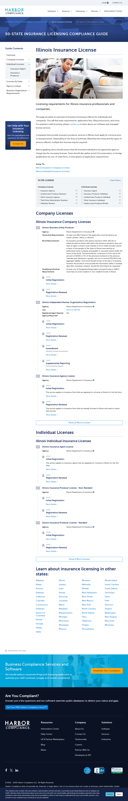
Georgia (39, 624)
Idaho (38, 632)
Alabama (40, 580)
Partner (96, 11)
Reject (119, 794)
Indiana (62, 584)
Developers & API (83, 755)
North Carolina (89, 609)
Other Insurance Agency (50, 197)
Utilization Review (47, 203)
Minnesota (64, 621)
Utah (107, 601)
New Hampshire (89, 593)
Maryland (63, 609)
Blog (43, 745)
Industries (82, 11)
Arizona (39, 588)
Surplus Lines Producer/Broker (96, 203)
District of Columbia (40, 614)
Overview (10, 55)
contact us (74, 124)
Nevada (85, 588)
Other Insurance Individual (94, 200)
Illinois (62, 580)
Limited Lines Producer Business (53, 194)
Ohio (84, 617)
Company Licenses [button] (15, 60)
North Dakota (88, 613)
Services (67, 11)
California (40, 597)
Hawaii (39, 628)
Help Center (46, 734)
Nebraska (86, 584)
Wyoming (109, 625)
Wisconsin (109, 621)
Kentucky (63, 597)
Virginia (108, 609)
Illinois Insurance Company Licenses (53, 168)
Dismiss (110, 794)
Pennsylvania (88, 629)
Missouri (63, 629)
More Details (51, 284)
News (43, 750)
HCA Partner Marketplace (52, 739)
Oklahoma (86, 621)
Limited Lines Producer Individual (97, 197)
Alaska (39, 584)
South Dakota (111, 588)
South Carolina (112, 584)
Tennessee (109, 593)
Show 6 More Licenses (79, 559)
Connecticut (42, 605)
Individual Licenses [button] (15, 64)
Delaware (40, 609)
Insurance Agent (18, 69)
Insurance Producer (15, 74)
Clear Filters (115, 180)
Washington (110, 613)
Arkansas (40, 593)
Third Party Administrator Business (54, 200)
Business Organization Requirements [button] (16, 91)
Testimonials (80, 739)
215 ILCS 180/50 (73, 310)
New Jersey (87, 597)
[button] (93, 232)
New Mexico (87, 601)
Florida (39, 619)
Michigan (63, 617)
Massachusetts (65, 613)
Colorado (40, 601)
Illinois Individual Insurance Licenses (53, 171)
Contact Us (80, 734)
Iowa (61, 588)
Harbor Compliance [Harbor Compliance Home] (14, 11)
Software (53, 11)
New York (86, 605)
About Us (79, 729)
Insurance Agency (47, 191)
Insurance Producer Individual (96, 194)
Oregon (85, 625)
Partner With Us (82, 750)
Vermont (109, 605)
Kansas (62, 593)
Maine (61, 605)
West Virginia (111, 617)
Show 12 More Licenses (79, 423)
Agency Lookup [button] (13, 86)
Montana (86, 580)
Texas (107, 597)
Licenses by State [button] (14, 81)
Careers (78, 745)
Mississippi (64, 625)
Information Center (113, 11)
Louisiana (63, 601)
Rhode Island (111, 580)
